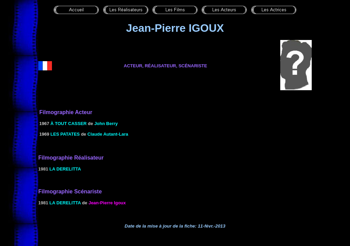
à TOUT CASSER (69, 123)
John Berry (106, 123)
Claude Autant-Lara (108, 134)
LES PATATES (65, 134)
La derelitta (65, 169)
